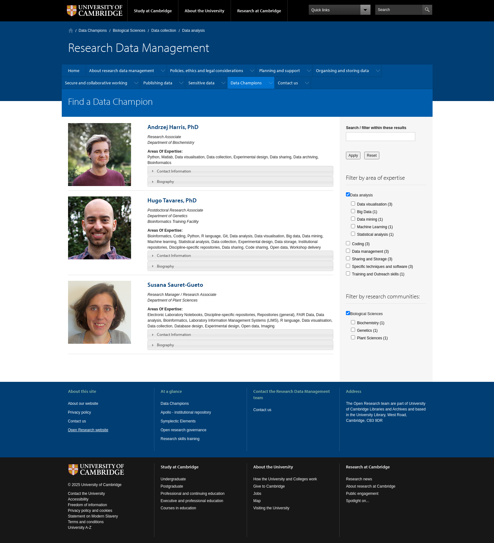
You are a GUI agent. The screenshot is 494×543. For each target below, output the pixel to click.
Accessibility (78, 499)
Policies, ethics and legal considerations (206, 70)
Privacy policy (79, 412)
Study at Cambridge (153, 11)
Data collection (163, 30)
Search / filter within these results (376, 128)
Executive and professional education (192, 501)
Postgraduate (172, 486)
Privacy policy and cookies (90, 510)
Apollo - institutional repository (186, 412)
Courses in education (178, 508)
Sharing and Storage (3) (372, 259)
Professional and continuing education (193, 493)
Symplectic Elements (178, 421)
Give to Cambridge (269, 486)
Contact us (288, 83)
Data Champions (93, 30)
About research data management (121, 70)
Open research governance (183, 430)
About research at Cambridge (370, 486)
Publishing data (157, 83)
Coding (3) (361, 244)
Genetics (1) (367, 330)
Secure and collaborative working (96, 83)
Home (70, 30)
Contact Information (174, 170)
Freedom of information (87, 505)
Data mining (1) (370, 219)
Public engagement (362, 493)
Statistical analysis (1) (375, 234)
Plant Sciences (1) (372, 338)
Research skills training (180, 439)
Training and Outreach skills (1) (378, 274)
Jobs (257, 493)
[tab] (240, 171)
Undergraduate (173, 479)
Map (257, 501)
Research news (359, 479)
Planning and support (279, 70)
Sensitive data (201, 83)
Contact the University (86, 493)
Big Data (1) (367, 212)
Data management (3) (370, 251)
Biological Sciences (129, 30)
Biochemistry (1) (370, 323)
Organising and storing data (342, 70)
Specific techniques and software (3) (382, 266)
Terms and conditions (86, 522)
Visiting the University (271, 508)
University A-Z (80, 527)
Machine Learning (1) (375, 227)
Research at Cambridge (259, 11)
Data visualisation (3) (374, 204)
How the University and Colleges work (285, 479)
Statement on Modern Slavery (93, 516)
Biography (165, 181)
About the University (204, 11)
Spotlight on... (357, 501)
